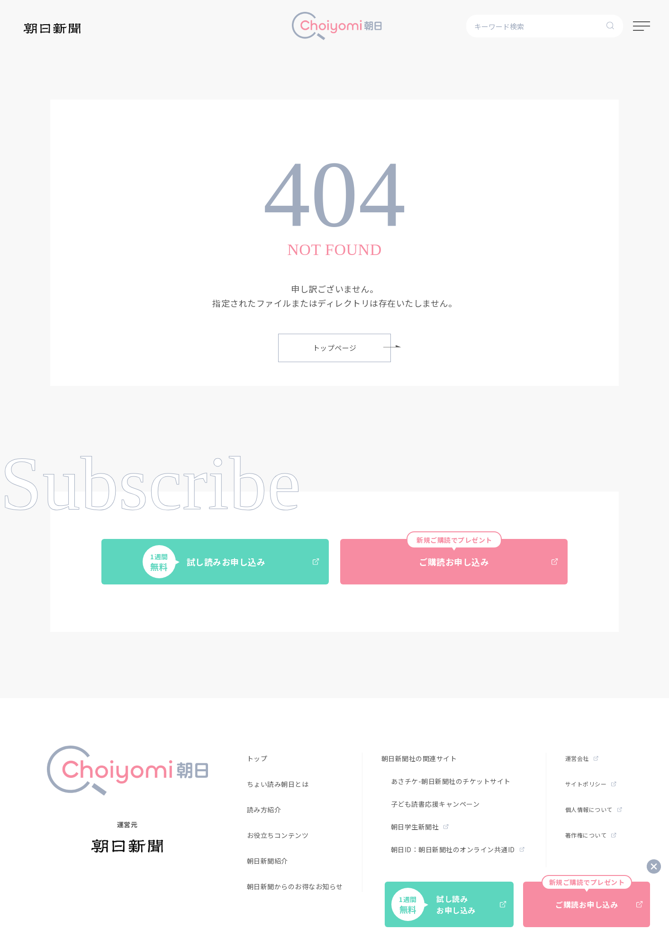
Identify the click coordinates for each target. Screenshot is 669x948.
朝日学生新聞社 (420, 826)
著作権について (590, 835)
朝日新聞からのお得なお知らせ (295, 886)
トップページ (352, 348)
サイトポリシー (590, 784)
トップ (257, 758)
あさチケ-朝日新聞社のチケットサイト (451, 781)
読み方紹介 (264, 809)
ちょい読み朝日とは (278, 784)
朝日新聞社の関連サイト (419, 758)
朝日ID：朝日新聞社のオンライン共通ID (458, 849)
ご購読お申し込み (482, 553)
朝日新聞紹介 (267, 861)
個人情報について (594, 809)
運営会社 (582, 758)
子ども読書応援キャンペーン (435, 804)
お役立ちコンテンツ (278, 835)
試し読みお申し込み (231, 561)
